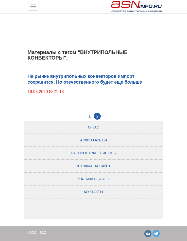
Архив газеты (93, 140)
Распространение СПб (93, 153)
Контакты (93, 192)
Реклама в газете (93, 179)
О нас (93, 127)
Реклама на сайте (93, 166)
